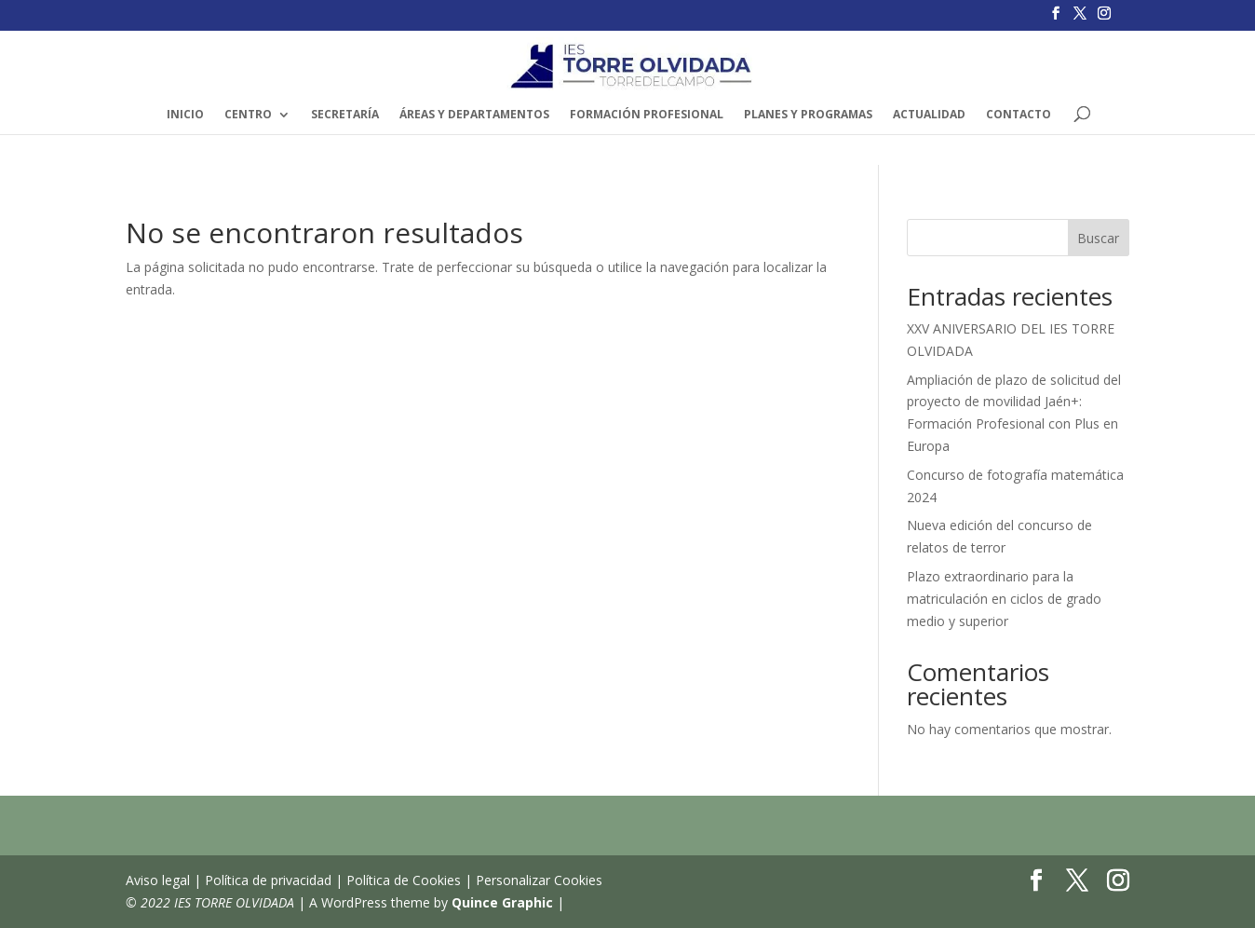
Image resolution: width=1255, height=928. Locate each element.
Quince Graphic (502, 902)
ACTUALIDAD (929, 115)
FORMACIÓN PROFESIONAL (646, 115)
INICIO (185, 115)
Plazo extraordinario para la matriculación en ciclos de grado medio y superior (1004, 598)
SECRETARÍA (345, 115)
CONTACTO (1018, 115)
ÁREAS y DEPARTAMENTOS (474, 115)
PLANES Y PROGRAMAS (808, 115)
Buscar (1098, 238)
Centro (248, 115)
